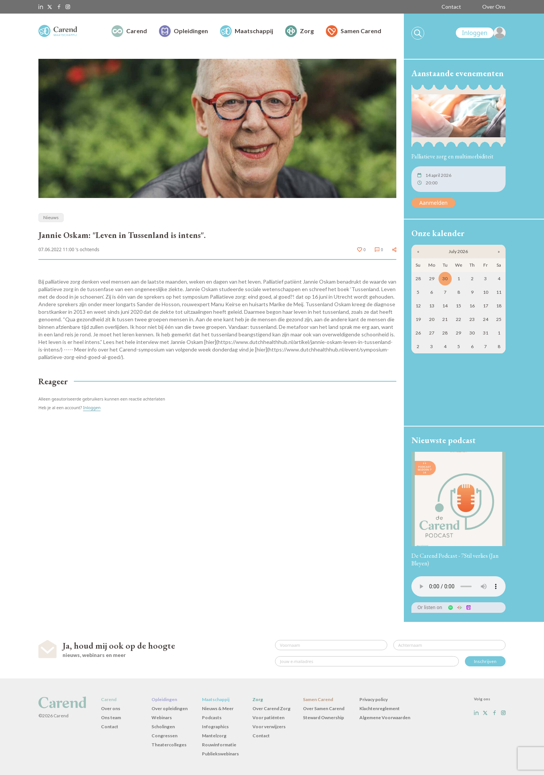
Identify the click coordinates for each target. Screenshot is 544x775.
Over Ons (494, 6)
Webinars (161, 717)
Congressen (164, 735)
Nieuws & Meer (218, 708)
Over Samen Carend (323, 708)
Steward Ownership (323, 717)
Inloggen (92, 407)
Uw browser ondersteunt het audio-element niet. (458, 586)
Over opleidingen (169, 708)
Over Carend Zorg (271, 708)
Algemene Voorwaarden (384, 717)
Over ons (110, 708)
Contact (451, 6)
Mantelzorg (214, 735)
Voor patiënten (268, 717)
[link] (481, 33)
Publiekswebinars (220, 754)
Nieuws (51, 217)
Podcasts (212, 717)
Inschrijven (485, 661)
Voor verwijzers (269, 726)
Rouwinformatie (219, 744)
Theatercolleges (168, 744)
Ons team (111, 717)
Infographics (215, 726)
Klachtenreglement (379, 708)
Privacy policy (373, 699)
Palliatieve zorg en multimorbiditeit (452, 156)
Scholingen (163, 726)
